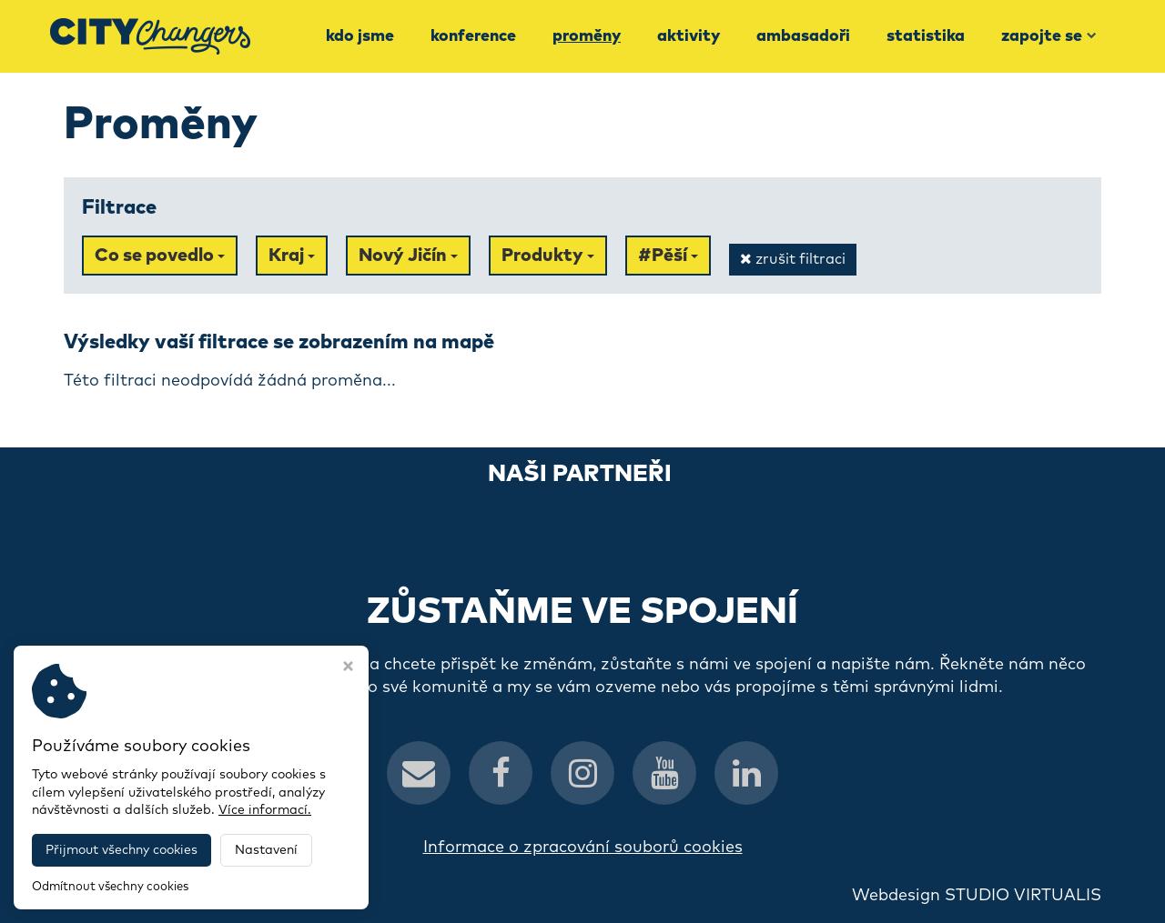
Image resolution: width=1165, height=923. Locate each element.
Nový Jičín (408, 255)
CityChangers (269, 896)
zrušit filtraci (793, 258)
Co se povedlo (160, 255)
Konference (473, 36)
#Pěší (668, 255)
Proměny (586, 36)
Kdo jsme (360, 36)
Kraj (291, 255)
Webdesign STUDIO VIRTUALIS (976, 896)
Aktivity (688, 36)
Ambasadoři (803, 36)
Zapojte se (1049, 36)
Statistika (925, 36)
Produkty (547, 255)
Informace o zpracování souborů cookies (583, 847)
